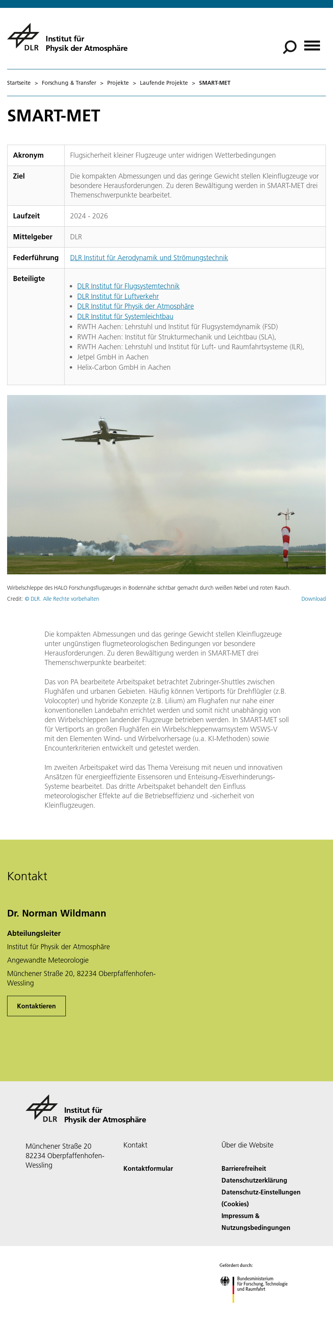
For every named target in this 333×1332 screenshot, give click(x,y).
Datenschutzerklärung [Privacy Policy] (254, 1180)
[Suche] (290, 47)
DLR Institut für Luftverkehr (118, 296)
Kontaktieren (36, 1006)
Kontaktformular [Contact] (148, 1168)
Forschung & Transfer (69, 83)
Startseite (19, 83)
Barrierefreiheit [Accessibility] (243, 1168)
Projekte (118, 83)
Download (313, 598)
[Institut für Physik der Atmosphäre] (67, 36)
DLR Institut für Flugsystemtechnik (128, 286)
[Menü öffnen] (312, 42)
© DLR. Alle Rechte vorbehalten (62, 598)
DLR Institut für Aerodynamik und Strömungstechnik (149, 257)
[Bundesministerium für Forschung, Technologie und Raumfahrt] (258, 1309)
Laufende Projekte (164, 83)
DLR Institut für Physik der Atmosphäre (135, 306)
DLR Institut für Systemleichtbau (125, 316)
